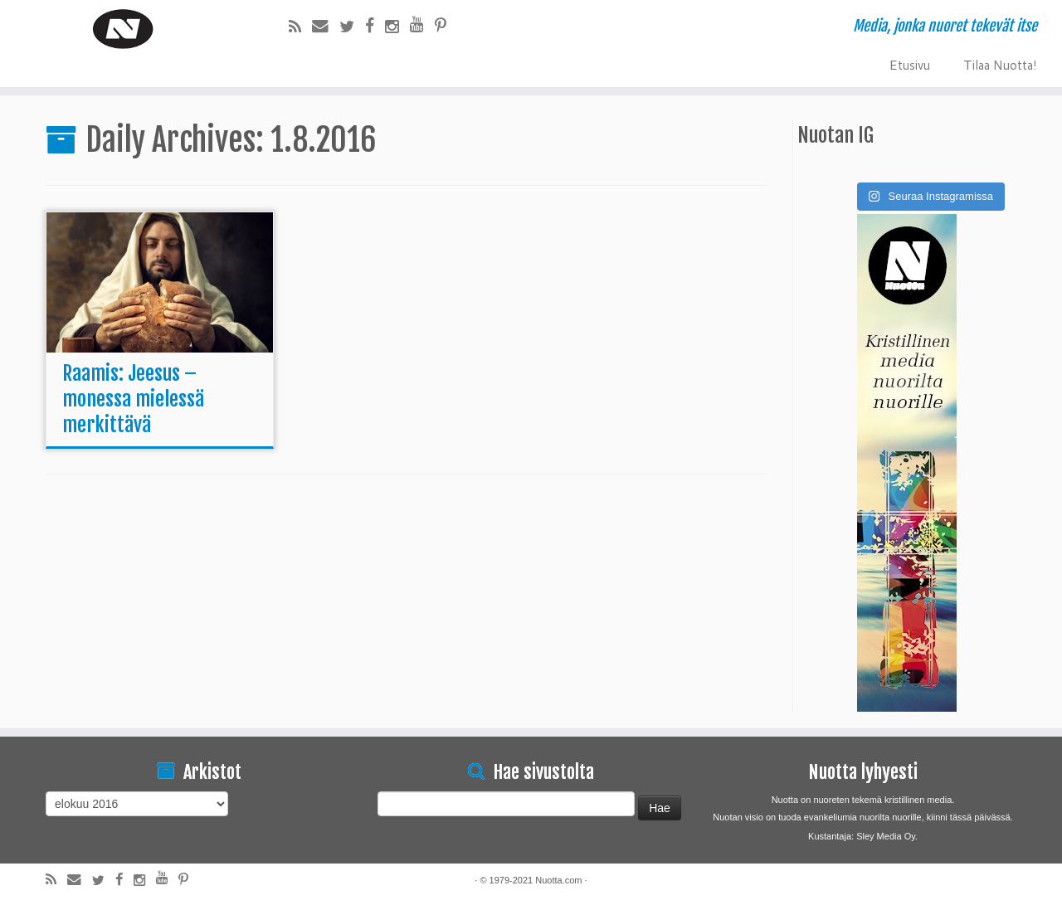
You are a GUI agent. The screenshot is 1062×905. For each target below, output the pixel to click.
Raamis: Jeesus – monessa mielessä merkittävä (133, 399)
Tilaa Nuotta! (1000, 64)
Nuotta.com (558, 880)
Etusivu (909, 64)
